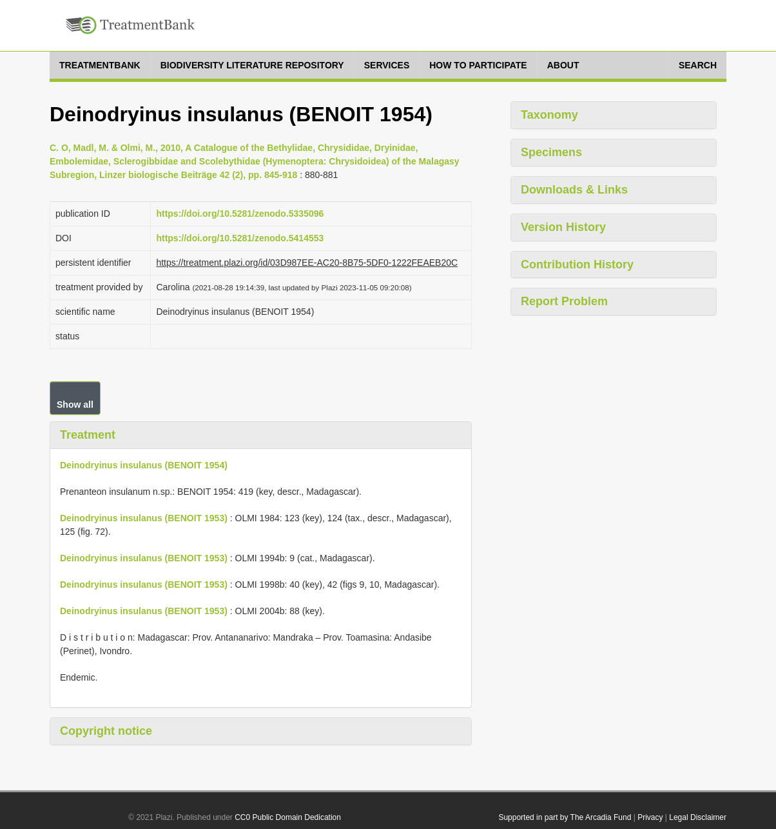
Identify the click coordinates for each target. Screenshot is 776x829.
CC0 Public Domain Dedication (288, 817)
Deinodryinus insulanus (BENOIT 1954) (144, 465)
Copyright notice (106, 730)
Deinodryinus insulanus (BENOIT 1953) (144, 518)
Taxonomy (549, 114)
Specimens (551, 152)
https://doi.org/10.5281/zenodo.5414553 (240, 238)
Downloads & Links (574, 189)
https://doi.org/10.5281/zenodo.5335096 (240, 213)
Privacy (650, 817)
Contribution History (577, 264)
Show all (75, 404)
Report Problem (564, 301)
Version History (563, 227)
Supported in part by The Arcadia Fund (564, 817)
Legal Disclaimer (697, 817)
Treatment (87, 434)
